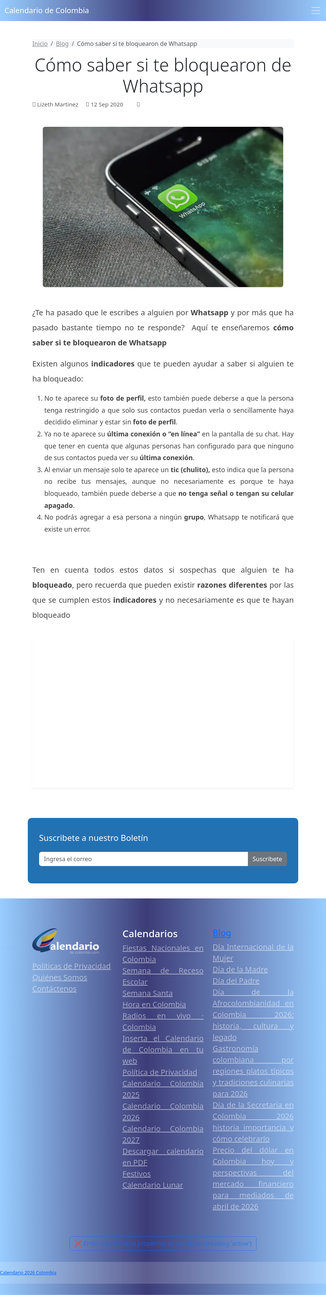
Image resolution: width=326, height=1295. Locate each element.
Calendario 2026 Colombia (28, 1272)
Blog (222, 933)
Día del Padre (236, 981)
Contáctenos (54, 988)
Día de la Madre (240, 969)
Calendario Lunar (152, 1185)
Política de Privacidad (159, 1072)
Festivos (136, 1174)
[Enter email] (143, 859)
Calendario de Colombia (47, 10)
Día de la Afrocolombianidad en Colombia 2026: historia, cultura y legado (253, 1014)
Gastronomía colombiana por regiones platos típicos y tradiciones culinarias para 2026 (253, 1071)
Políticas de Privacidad (71, 966)
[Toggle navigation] (315, 10)
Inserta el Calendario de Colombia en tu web (163, 1049)
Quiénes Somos (59, 977)
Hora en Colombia (154, 1004)
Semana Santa (147, 993)
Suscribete (267, 859)
